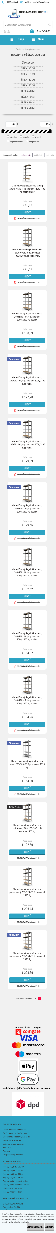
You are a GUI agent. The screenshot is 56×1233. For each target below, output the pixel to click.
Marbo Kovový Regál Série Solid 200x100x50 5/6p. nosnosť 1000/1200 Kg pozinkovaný (27, 252)
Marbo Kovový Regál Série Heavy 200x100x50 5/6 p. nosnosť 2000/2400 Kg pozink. (27, 572)
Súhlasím (49, 1227)
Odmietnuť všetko (35, 1227)
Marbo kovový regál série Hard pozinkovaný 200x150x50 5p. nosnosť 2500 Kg (27, 956)
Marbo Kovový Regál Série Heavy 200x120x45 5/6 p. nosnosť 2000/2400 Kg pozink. (27, 700)
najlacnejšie (26, 155)
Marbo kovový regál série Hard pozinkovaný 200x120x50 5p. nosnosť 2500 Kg (27, 892)
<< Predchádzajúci (24, 998)
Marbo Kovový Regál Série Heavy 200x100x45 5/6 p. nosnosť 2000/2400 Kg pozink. (27, 508)
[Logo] (28, 13)
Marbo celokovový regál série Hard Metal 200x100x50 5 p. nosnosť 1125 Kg (27, 764)
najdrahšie (38, 155)
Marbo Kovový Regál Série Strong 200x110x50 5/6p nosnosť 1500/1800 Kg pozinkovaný (27, 188)
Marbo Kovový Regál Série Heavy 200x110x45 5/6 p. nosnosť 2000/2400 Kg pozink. (27, 316)
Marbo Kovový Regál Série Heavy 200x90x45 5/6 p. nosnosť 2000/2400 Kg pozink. (27, 380)
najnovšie (50, 155)
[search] (49, 25)
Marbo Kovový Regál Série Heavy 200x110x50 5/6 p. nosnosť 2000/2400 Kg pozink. (27, 636)
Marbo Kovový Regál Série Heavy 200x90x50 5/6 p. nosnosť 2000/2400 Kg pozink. (27, 444)
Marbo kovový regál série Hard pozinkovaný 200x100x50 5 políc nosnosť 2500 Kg (27, 828)
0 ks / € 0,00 (43, 31)
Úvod (18, 49)
